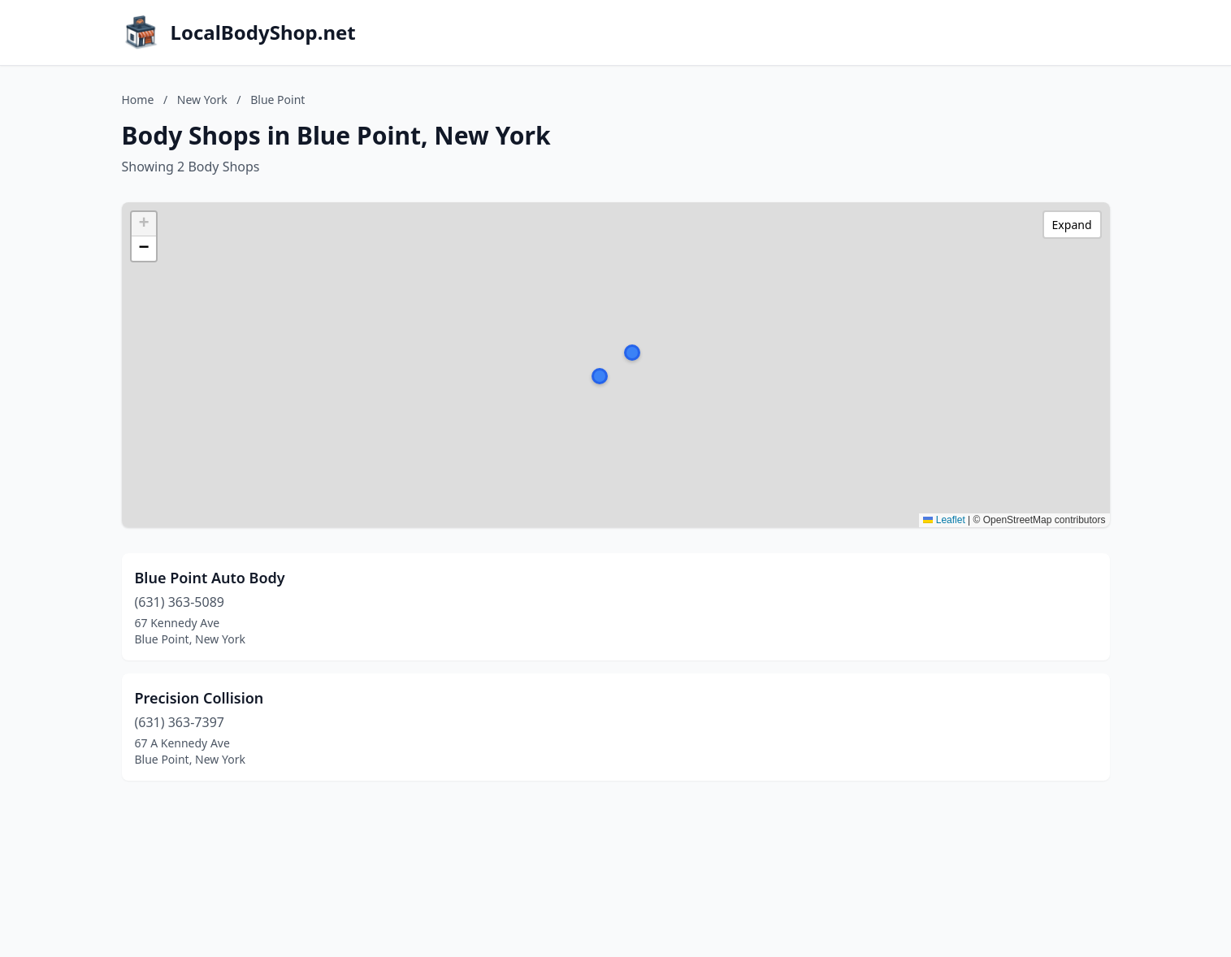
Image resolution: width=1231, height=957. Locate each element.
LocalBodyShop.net (263, 32)
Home (138, 99)
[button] (632, 352)
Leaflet (943, 520)
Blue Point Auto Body (210, 577)
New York (202, 99)
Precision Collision (199, 698)
